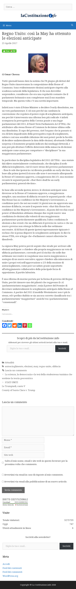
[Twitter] (9, 325)
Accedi (6, 564)
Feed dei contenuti (12, 568)
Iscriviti (62, 348)
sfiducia (56, 366)
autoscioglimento (14, 366)
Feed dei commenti (12, 572)
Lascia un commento (16, 370)
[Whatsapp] (29, 325)
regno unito (45, 366)
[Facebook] (4, 325)
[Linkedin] (19, 325)
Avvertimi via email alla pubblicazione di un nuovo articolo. (35, 481)
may (35, 366)
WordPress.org (10, 576)
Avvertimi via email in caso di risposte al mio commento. (33, 474)
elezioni (28, 366)
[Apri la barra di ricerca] (72, 25)
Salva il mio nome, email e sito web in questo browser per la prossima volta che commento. (36, 463)
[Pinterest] (24, 325)
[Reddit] (14, 325)
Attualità (9, 362)
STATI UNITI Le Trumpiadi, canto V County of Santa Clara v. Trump (18, 386)
